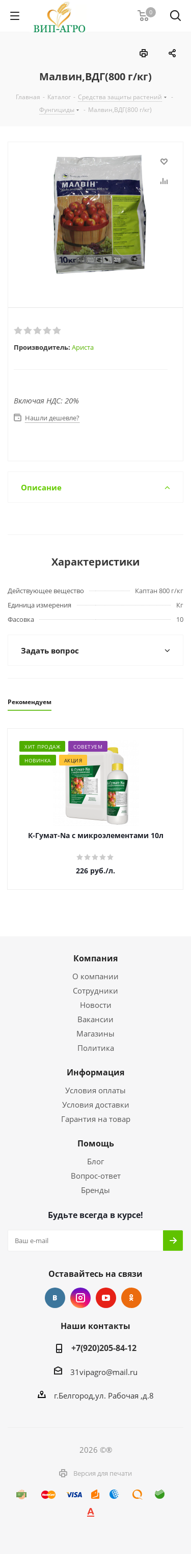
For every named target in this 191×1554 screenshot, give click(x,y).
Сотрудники (95, 990)
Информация (95, 1072)
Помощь (95, 1143)
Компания (95, 958)
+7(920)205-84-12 (104, 1348)
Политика (95, 1048)
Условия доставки (95, 1104)
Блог (95, 1161)
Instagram (80, 1298)
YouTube (106, 1298)
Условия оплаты (95, 1090)
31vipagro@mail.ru (104, 1372)
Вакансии (95, 1019)
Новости (96, 1005)
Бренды (95, 1190)
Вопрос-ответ (96, 1175)
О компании (95, 976)
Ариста (83, 347)
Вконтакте (55, 1298)
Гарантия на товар (95, 1119)
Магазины (95, 1033)
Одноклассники (131, 1298)
